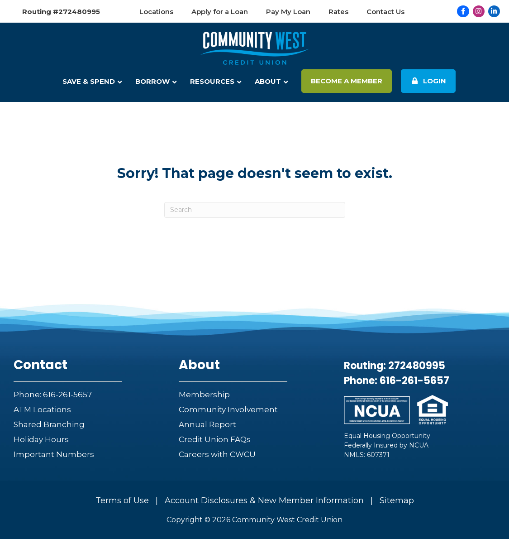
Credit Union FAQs (215, 439)
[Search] (254, 210)
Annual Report (207, 424)
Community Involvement (228, 409)
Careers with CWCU (217, 454)
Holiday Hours (41, 439)
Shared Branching (49, 424)
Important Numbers (54, 454)
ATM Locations (42, 409)
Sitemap (397, 500)
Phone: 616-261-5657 (53, 394)
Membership (204, 394)
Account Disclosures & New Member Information (264, 500)
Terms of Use (122, 500)
